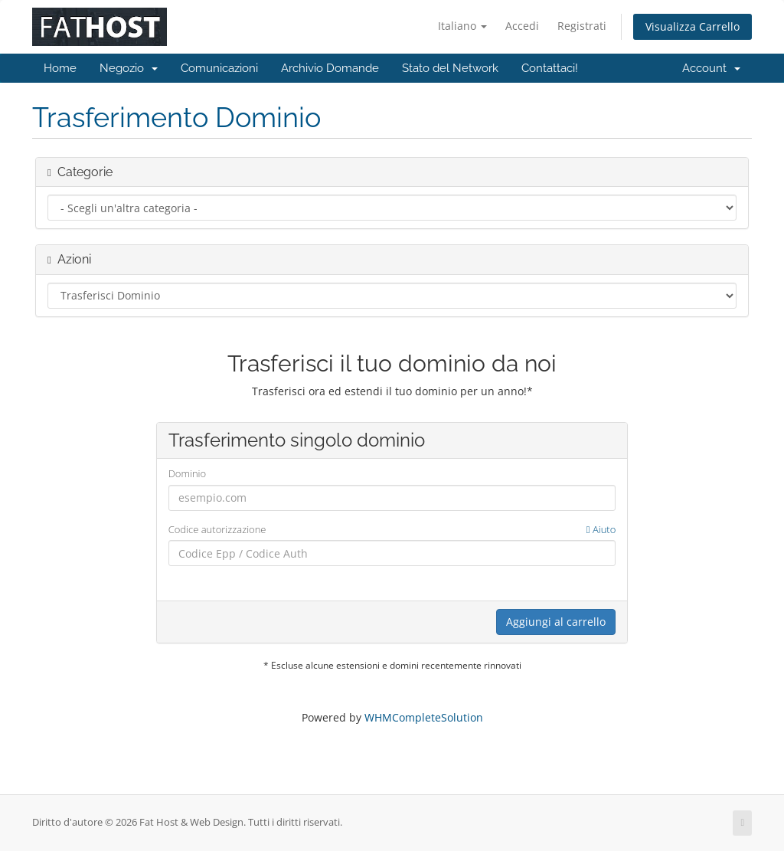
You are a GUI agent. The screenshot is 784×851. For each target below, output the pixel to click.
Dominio (187, 473)
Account (711, 68)
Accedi (522, 25)
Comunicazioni (219, 68)
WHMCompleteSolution (423, 717)
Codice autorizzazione (392, 529)
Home (60, 68)
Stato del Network (450, 68)
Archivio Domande (330, 68)
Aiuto (601, 529)
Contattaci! (549, 68)
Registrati (581, 25)
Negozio (129, 68)
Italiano (462, 25)
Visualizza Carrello (692, 26)
